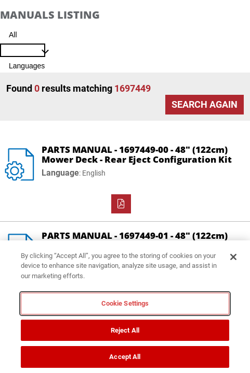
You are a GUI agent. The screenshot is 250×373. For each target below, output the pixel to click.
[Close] (233, 257)
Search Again (205, 104)
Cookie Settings (125, 303)
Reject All (125, 330)
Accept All (124, 357)
